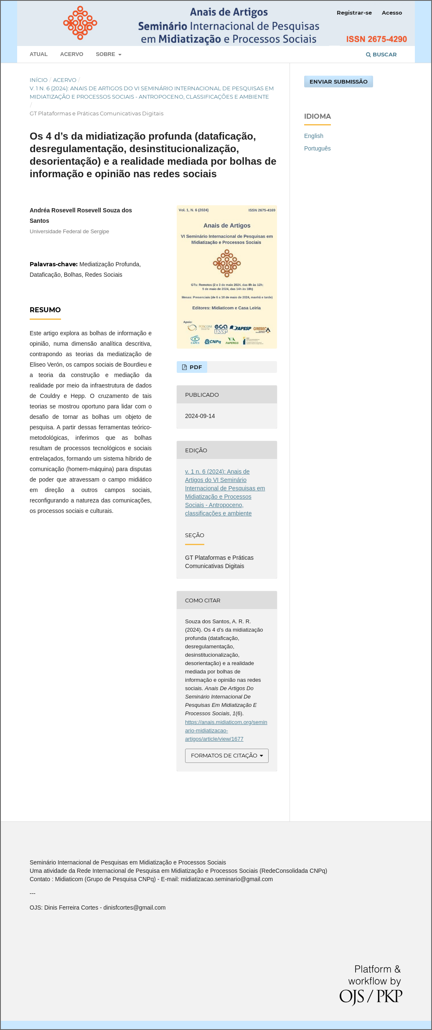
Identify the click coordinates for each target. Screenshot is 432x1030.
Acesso (392, 12)
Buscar (381, 54)
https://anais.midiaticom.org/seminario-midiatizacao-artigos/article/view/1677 (226, 730)
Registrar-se (354, 12)
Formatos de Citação (224, 755)
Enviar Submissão (339, 81)
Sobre (106, 54)
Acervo (71, 54)
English (313, 136)
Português (317, 148)
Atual (39, 54)
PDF (195, 367)
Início (39, 79)
